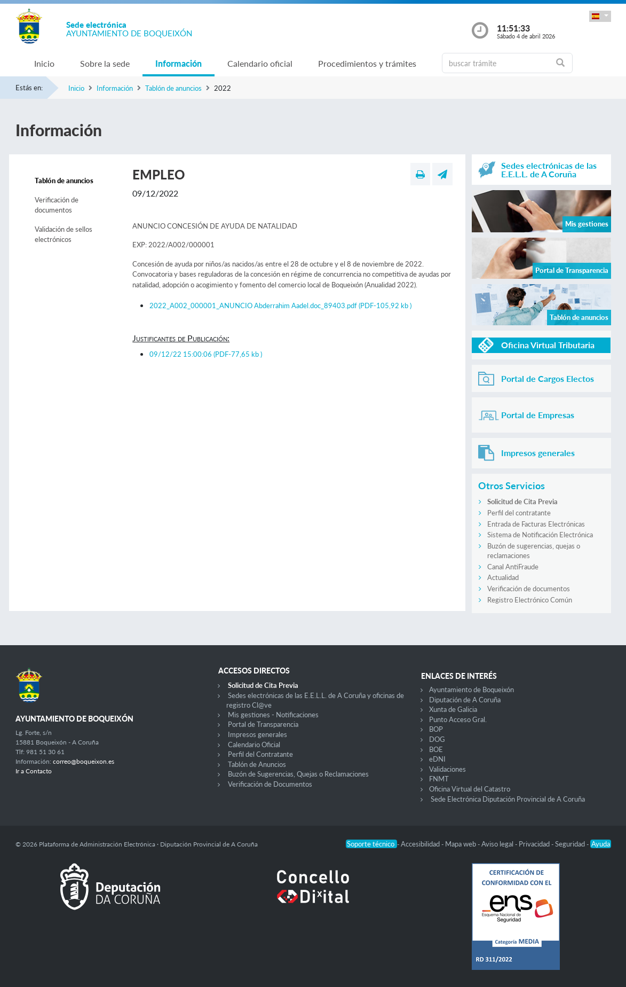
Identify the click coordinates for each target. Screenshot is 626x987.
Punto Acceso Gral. (458, 719)
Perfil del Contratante (260, 754)
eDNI (437, 759)
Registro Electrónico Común (529, 600)
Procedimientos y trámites (367, 63)
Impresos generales (257, 734)
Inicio (44, 63)
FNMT (439, 778)
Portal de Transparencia (263, 724)
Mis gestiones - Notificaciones (273, 714)
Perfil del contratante (519, 512)
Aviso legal (498, 844)
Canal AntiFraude (512, 566)
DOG (437, 739)
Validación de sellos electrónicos (63, 234)
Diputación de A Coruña (465, 699)
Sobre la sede (105, 63)
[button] (600, 16)
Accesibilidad (421, 844)
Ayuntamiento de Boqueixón (471, 689)
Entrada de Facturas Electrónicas (536, 524)
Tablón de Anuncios (257, 764)
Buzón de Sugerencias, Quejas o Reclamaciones (298, 774)
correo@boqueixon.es (83, 761)
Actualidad (503, 577)
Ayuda (600, 844)
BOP (436, 729)
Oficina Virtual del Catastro (469, 789)
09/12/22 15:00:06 (205, 354)
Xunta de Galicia (453, 709)
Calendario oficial (259, 63)
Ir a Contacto (33, 771)
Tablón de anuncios (173, 88)
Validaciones (447, 769)
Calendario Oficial (254, 744)
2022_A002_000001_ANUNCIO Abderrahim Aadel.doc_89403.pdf (280, 305)
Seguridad (571, 844)
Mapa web (461, 844)
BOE (436, 749)
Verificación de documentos (56, 205)
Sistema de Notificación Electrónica (540, 534)
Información (178, 63)
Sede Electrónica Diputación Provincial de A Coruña (508, 799)
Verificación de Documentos (270, 784)
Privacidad (535, 844)
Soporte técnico (371, 844)
